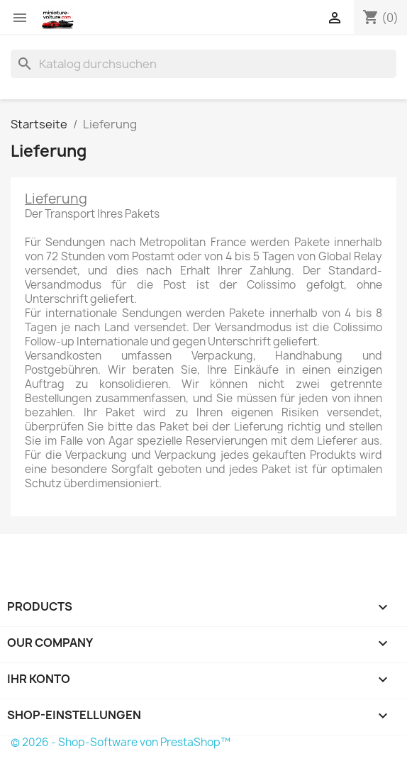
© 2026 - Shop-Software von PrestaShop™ (120, 742)
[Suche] (203, 64)
